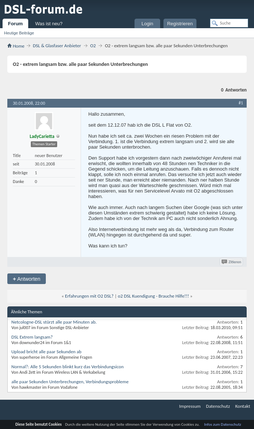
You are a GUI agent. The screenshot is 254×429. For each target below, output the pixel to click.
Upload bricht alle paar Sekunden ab (46, 351)
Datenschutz (218, 406)
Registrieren (180, 23)
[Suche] (229, 23)
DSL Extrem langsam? (32, 337)
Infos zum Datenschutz (222, 424)
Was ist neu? (49, 23)
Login (147, 23)
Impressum (190, 406)
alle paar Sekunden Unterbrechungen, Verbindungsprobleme (70, 381)
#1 (241, 102)
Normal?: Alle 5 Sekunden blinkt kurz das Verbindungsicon (67, 366)
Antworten (26, 279)
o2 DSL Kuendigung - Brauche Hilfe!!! (153, 296)
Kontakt (242, 406)
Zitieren (231, 262)
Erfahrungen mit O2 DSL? (89, 296)
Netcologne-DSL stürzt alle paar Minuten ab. (54, 322)
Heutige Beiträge (19, 33)
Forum (15, 23)
